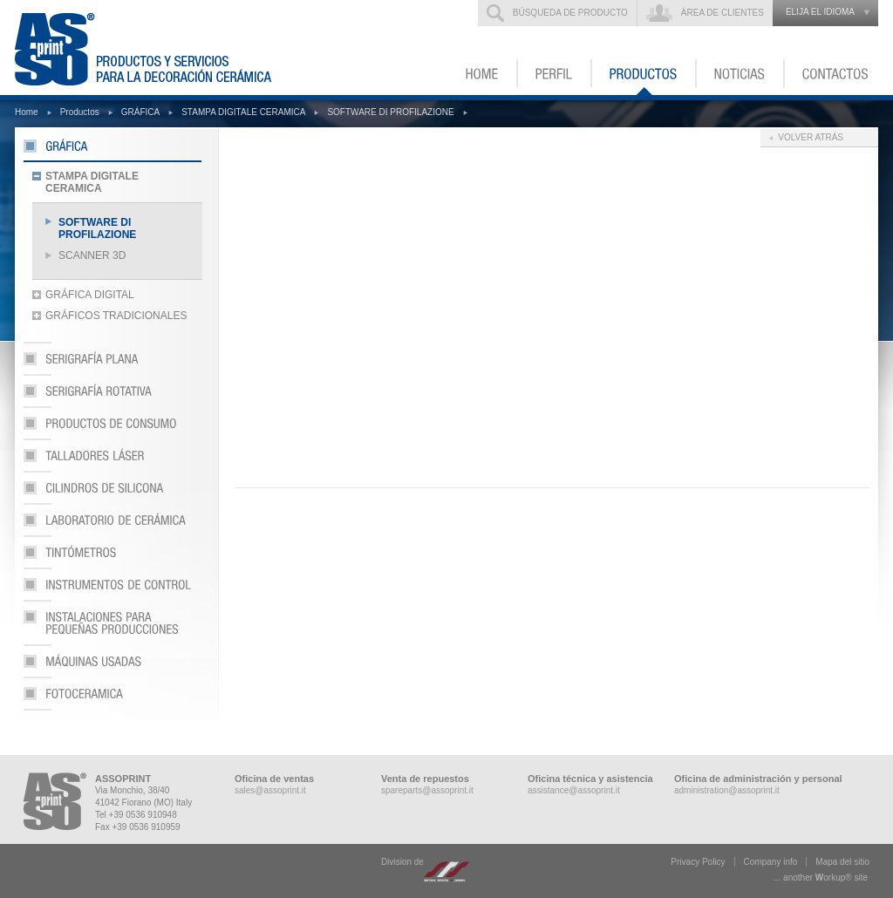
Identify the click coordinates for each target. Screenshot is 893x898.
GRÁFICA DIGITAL (89, 295)
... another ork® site (821, 877)
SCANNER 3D (92, 255)
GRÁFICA (140, 112)
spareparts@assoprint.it (427, 790)
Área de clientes (722, 12)
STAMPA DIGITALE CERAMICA (243, 112)
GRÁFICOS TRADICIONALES (116, 316)
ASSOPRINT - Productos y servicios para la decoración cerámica (153, 47)
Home (26, 112)
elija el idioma (820, 12)
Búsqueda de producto (570, 12)
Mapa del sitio (842, 862)
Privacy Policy (698, 862)
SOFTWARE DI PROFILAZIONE (390, 112)
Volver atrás (810, 137)
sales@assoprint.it (270, 790)
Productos (79, 112)
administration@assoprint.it (727, 790)
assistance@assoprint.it (574, 790)
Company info (771, 862)
